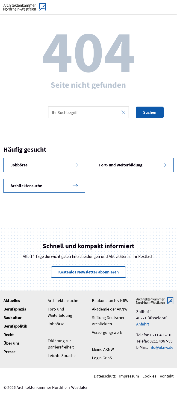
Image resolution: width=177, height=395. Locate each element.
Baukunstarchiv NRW (110, 300)
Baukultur (12, 317)
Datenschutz (105, 376)
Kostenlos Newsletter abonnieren (88, 272)
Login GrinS (102, 357)
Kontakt (167, 376)
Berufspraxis (14, 309)
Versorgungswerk (107, 332)
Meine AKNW (103, 349)
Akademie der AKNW (109, 309)
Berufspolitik (15, 326)
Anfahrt (142, 324)
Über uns (11, 343)
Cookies (149, 376)
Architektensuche (63, 300)
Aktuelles (11, 300)
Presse (9, 351)
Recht (8, 334)
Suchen (149, 112)
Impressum (129, 376)
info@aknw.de (161, 347)
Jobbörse (56, 323)
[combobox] (88, 112)
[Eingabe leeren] (123, 112)
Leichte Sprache (62, 355)
